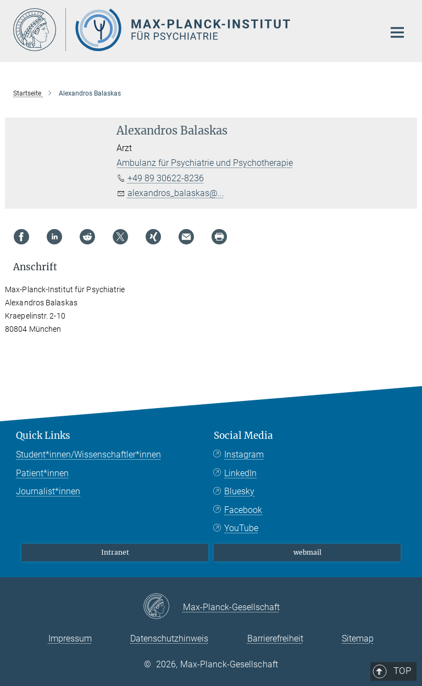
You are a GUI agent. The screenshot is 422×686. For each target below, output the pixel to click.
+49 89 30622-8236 (165, 178)
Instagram (244, 454)
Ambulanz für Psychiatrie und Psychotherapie (204, 163)
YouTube (241, 528)
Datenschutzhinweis (169, 638)
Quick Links (43, 435)
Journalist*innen (48, 491)
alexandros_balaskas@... (175, 193)
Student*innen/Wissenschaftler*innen (88, 454)
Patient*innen (42, 473)
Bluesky (239, 491)
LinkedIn (240, 473)
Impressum (70, 638)
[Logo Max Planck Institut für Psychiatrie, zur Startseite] (191, 29)
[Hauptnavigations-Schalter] (397, 32)
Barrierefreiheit (275, 638)
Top (393, 390)
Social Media (243, 435)
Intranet (115, 552)
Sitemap (358, 638)
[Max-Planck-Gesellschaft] (163, 607)
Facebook (243, 510)
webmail (307, 552)
